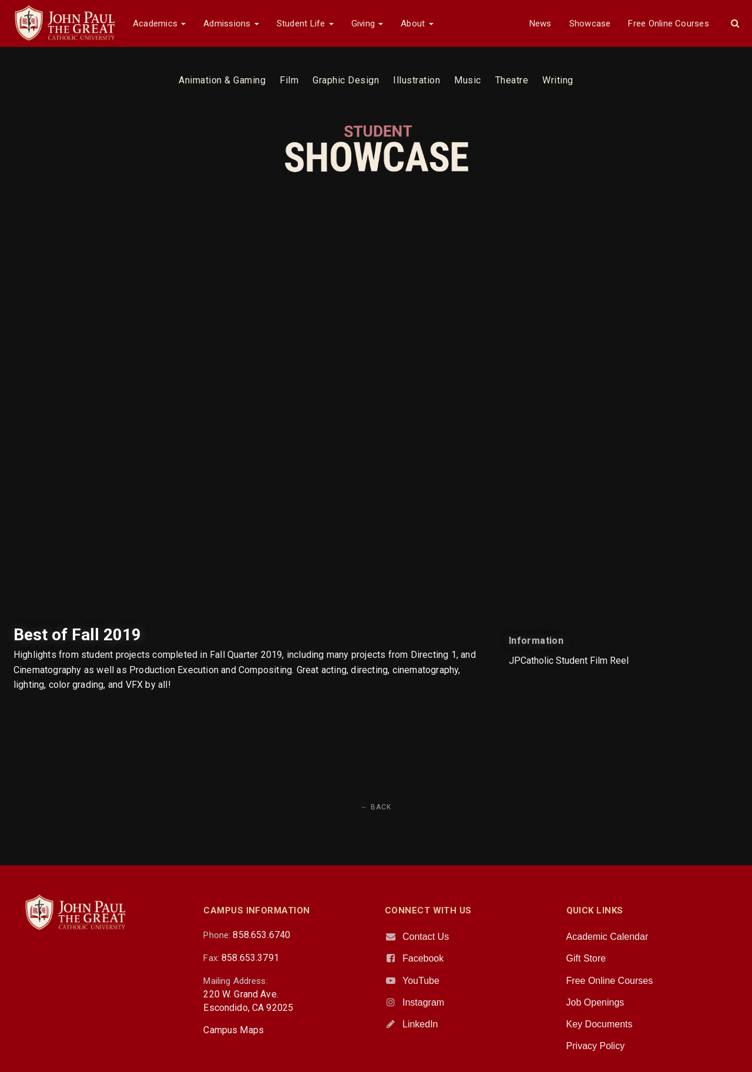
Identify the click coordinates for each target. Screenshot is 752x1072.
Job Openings (595, 1002)
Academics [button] (159, 23)
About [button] (417, 23)
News (540, 23)
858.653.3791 (250, 957)
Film (289, 80)
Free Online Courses (668, 23)
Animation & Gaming (222, 80)
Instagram (423, 1002)
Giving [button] (367, 23)
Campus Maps (233, 1030)
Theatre (512, 80)
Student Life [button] (305, 23)
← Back (376, 807)
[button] (735, 23)
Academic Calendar (607, 937)
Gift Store (586, 958)
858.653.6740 (261, 934)
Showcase (590, 23)
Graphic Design (346, 80)
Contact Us (425, 937)
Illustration (416, 80)
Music (467, 80)
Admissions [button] (230, 23)
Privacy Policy (595, 1046)
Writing (557, 80)
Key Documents (599, 1024)
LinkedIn (420, 1024)
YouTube (420, 981)
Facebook (423, 958)
